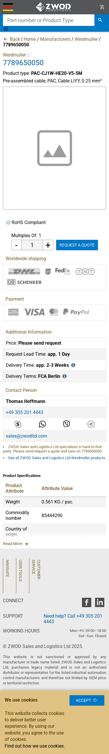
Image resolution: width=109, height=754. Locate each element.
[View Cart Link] (102, 7)
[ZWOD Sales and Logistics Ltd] (54, 7)
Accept (87, 700)
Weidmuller (86, 39)
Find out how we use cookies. (35, 746)
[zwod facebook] (86, 604)
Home (30, 39)
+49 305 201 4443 (24, 412)
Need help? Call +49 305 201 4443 (73, 618)
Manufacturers (55, 39)
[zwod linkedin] (99, 604)
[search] (100, 20)
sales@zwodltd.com (26, 436)
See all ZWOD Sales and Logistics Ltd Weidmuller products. (57, 458)
